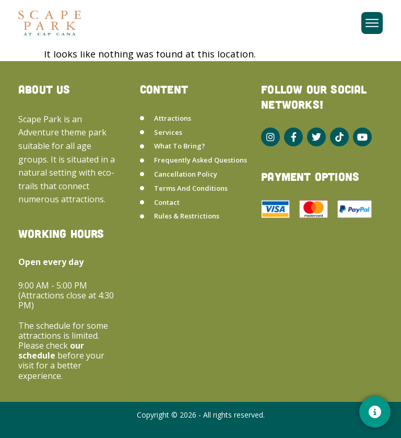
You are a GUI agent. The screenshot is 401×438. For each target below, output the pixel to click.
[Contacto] (375, 412)
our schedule (51, 350)
